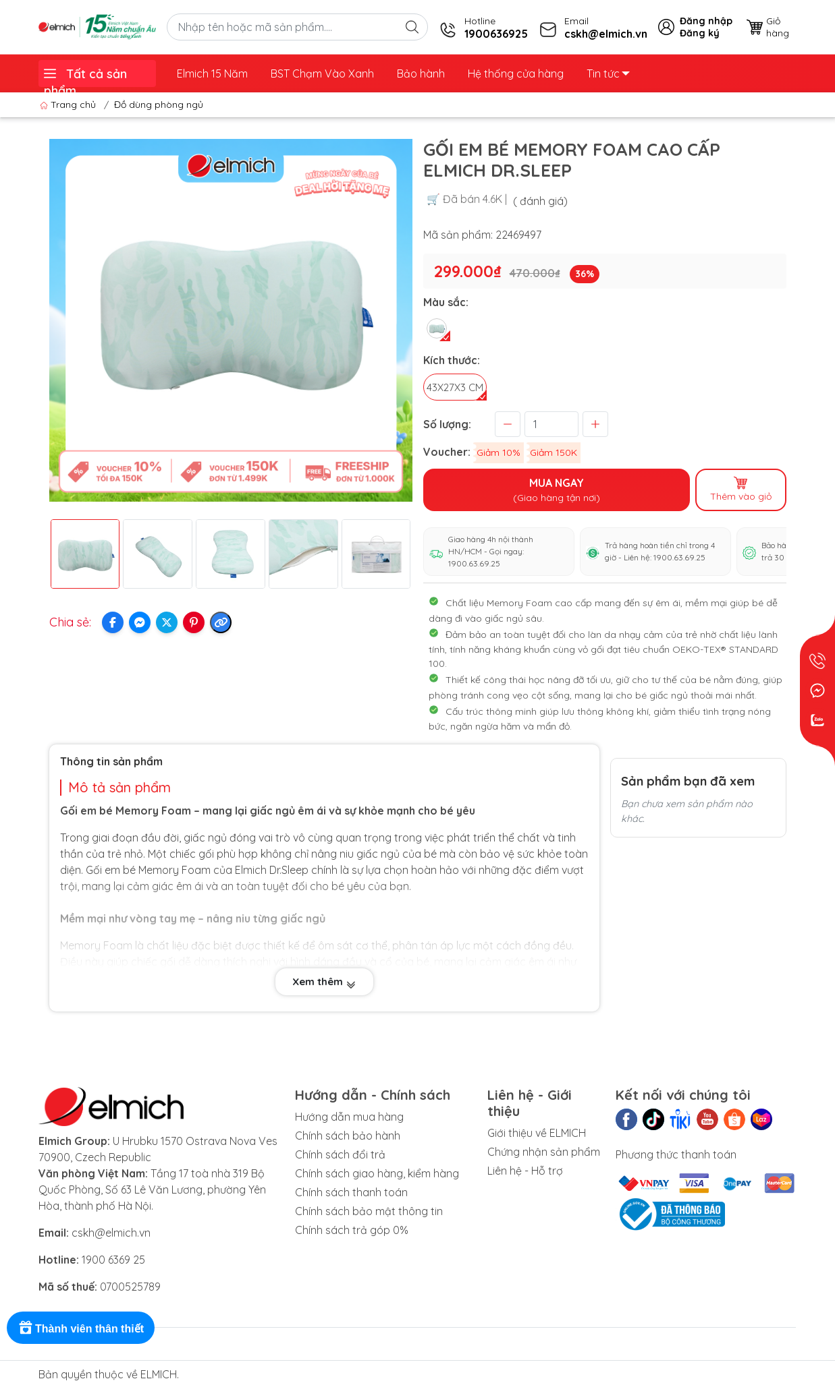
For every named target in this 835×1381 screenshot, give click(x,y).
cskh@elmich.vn (111, 1232)
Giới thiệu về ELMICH (536, 1133)
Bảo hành (421, 73)
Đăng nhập (706, 21)
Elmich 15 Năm (212, 73)
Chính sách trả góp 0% (351, 1230)
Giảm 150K (553, 452)
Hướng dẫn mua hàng (349, 1116)
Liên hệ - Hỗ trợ (525, 1170)
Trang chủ (69, 104)
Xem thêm (324, 982)
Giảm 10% (498, 452)
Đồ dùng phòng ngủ (158, 104)
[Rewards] (81, 1328)
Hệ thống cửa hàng (516, 73)
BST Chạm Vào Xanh (322, 73)
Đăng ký (700, 33)
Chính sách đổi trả (340, 1154)
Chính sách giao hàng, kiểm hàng (377, 1173)
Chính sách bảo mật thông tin (369, 1211)
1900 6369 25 (113, 1259)
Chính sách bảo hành (347, 1135)
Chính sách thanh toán (351, 1192)
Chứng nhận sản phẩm (543, 1151)
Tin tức (608, 73)
